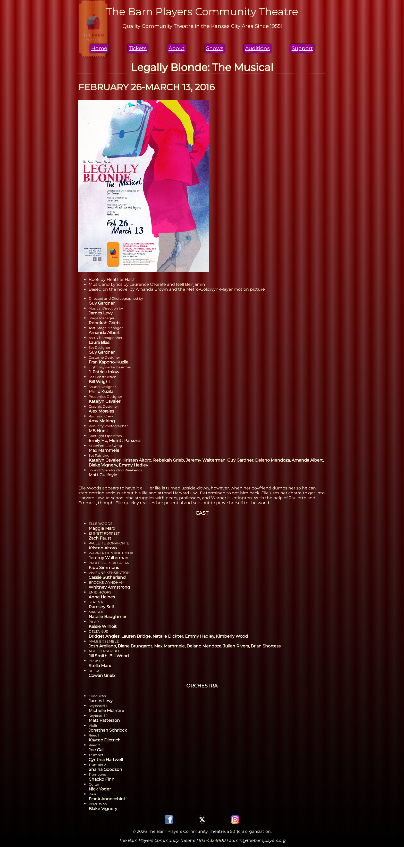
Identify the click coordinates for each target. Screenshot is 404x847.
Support (302, 48)
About (176, 48)
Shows (214, 48)
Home (99, 48)
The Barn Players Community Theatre (157, 840)
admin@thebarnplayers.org (257, 840)
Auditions (257, 48)
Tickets (138, 48)
